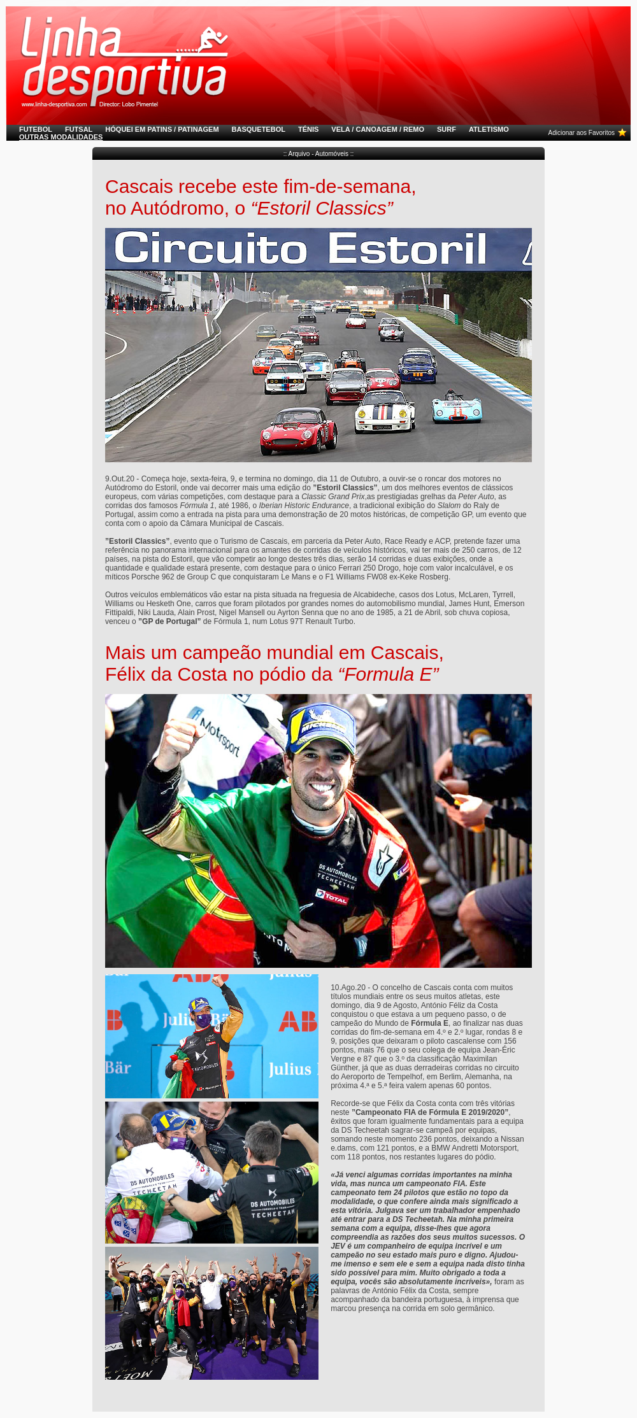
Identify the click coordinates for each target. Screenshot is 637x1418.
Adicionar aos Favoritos (581, 132)
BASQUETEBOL (258, 129)
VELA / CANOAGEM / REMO (377, 129)
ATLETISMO (489, 129)
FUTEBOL (35, 129)
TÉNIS (308, 129)
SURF (446, 129)
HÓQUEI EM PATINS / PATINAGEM (161, 129)
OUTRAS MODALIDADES (61, 137)
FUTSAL (78, 129)
